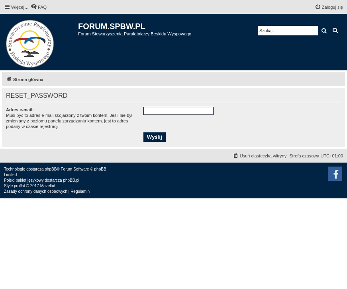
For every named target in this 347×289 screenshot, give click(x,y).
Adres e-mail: (20, 109)
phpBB (51, 169)
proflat (19, 186)
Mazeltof (47, 186)
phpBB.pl (71, 180)
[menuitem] (39, 7)
